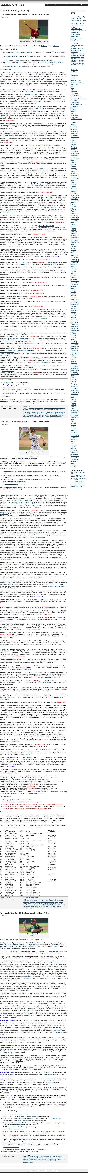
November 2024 (75, 155)
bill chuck (59, 1156)
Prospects (73, 111)
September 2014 (75, 374)
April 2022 (73, 210)
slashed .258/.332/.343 (8, 371)
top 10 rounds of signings (29, 1116)
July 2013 (73, 399)
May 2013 (73, 403)
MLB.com (20, 944)
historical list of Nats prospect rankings (15, 66)
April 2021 (73, 230)
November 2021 (75, 219)
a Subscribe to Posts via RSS (78, 20)
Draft (29, 406)
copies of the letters (25, 1139)
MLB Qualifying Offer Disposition (79, 30)
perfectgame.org (57, 62)
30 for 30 (73, 77)
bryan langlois (34, 409)
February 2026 (74, 128)
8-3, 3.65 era (19, 1061)
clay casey (56, 409)
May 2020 (73, 250)
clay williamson (54, 900)
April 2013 (73, 405)
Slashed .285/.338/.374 (58, 237)
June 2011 (73, 445)
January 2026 (74, 129)
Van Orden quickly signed (7, 1052)
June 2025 (73, 142)
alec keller (31, 408)
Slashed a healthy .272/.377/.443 (42, 195)
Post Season (74, 110)
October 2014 (74, 372)
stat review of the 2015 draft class (27, 457)
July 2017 (73, 312)
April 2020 (73, 252)
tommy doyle (40, 416)
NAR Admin (74, 100)
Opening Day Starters (76, 40)
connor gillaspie (52, 1157)
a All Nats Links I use (76, 18)
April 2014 (73, 383)
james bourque (29, 413)
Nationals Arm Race (12, 4)
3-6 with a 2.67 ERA (41, 182)
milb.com (17, 52)
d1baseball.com (7, 1151)
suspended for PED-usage (57, 586)
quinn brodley (46, 906)
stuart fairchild (33, 416)
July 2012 (73, 421)
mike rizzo (37, 1160)
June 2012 (73, 423)
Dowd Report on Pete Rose (78, 48)
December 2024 (75, 153)
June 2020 (73, 248)
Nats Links (73, 71)
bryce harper (45, 1157)
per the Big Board (53, 262)
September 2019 (75, 264)
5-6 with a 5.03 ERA (42, 216)
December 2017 (75, 303)
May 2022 (73, 208)
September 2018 (75, 286)
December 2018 (75, 281)
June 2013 (73, 401)
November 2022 (75, 197)
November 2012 (75, 414)
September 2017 (75, 308)
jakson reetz (60, 903)
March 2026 (74, 126)
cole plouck (31, 410)
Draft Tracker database (49, 1135)
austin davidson (27, 409)
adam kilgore (32, 1156)
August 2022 (74, 202)
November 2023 (75, 175)
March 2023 (74, 190)
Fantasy (73, 88)
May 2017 (73, 315)
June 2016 (73, 335)
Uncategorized (74, 115)
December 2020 (75, 237)
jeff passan (49, 1159)
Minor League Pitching (76, 97)
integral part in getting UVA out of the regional (18, 350)
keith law (54, 1159)
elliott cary (42, 412)
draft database (21, 481)
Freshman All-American (22, 345)
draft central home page (16, 1135)
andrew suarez (47, 408)
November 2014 (75, 370)
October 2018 (74, 284)
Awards (72, 79)
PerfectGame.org (7, 1149)
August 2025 (74, 138)
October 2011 (74, 437)
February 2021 (74, 233)
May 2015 (73, 359)
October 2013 (74, 394)
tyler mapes (46, 416)
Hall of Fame (74, 89)
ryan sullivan (50, 1160)
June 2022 (73, 206)
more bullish (34, 1069)
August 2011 (74, 441)
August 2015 (74, 354)
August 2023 (74, 180)
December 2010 (75, 456)
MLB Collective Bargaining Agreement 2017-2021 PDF (78, 60)
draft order (56, 946)
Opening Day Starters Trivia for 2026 (78, 476)
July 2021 (73, 224)
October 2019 (74, 262)
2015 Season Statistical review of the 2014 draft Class (24, 422)
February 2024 (74, 171)
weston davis (59, 416)
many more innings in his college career (22, 502)
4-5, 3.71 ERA (44, 249)
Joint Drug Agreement (76, 50)
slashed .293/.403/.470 (26, 367)
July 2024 (73, 162)
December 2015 (75, 346)
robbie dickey (55, 415)
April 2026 (73, 124)
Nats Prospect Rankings (77, 38)
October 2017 (74, 306)
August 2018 (74, 288)
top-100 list (22, 1127)
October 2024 (74, 157)
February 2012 (74, 430)
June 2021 (73, 226)
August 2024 (74, 160)
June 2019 (73, 270)
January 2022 (74, 215)
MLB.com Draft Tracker (11, 56)
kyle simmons (26, 415)
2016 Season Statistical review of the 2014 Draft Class (24, 15)
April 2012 (73, 426)
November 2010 (75, 457)
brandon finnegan (37, 1157)
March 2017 (74, 319)
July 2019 (73, 268)
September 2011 (75, 439)
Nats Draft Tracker (75, 34)
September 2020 (75, 242)
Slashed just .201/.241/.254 (46, 226)
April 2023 (73, 188)
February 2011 (74, 452)
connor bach (38, 410)
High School (74, 91)
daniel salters (56, 410)
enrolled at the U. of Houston (8, 340)
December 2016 (75, 324)
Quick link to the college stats (11, 1147)
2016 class (44, 46)
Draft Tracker (19, 60)
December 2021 (75, 217)
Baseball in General (76, 80)
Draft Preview (17, 1123)
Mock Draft (13, 1127)
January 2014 (74, 388)
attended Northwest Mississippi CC (17, 338)
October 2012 (74, 416)
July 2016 (73, 334)
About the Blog (74, 70)
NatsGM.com (14, 951)
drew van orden (36, 412)
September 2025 (75, 137)
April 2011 (73, 448)
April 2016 (73, 339)
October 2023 (74, 177)
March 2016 (74, 341)
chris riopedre (50, 409)
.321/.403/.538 (48, 1074)
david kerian (51, 902)
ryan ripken (61, 415)
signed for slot (4, 514)
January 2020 (74, 257)
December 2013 (75, 390)
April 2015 (73, 361)
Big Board (8, 60)
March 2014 (74, 385)
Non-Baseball (74, 106)
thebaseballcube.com (46, 62)
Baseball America (12, 944)
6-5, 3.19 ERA (16, 1047)
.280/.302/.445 (43, 362)
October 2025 (74, 135)
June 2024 (73, 164)
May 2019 (73, 272)
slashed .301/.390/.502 (47, 345)
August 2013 (74, 397)
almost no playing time (6, 359)
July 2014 (73, 377)
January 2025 (74, 151)
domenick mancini (27, 412)
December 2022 (75, 195)
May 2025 (73, 144)
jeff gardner (36, 413)
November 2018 (75, 282)
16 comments (4, 424)
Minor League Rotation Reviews (79, 99)
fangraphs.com (28, 52)
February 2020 (74, 255)
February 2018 (74, 299)
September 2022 (75, 200)
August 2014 (74, 375)
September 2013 (75, 396)
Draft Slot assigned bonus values (12, 1143)
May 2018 (73, 293)
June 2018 (73, 292)
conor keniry (44, 410)
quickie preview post (54, 962)
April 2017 (73, 317)
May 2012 (73, 425)
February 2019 (74, 277)
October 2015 (74, 350)
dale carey (49, 410)
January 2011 (74, 454)
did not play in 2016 (15, 334)
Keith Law (3, 944)
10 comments (4, 17)
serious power (52, 1082)
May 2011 (73, 447)
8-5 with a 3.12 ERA (37, 72)
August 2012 (74, 419)
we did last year (6, 939)
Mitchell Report (74, 52)
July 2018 (73, 290)
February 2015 (74, 365)
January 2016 (74, 344)
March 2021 (74, 231)
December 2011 (75, 434)
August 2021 (74, 222)
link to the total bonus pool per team (27, 1144)
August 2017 (74, 310)
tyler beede (30, 1162)
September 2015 (75, 352)
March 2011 (74, 450)
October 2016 (74, 328)
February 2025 (74, 149)
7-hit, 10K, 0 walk (28, 1012)
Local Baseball (74, 93)
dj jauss (61, 410)
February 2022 (74, 213)
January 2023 (74, 193)
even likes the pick (60, 1032)
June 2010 (73, 467)
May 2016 (73, 337)
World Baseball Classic (76, 119)
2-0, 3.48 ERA (41, 106)
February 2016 (74, 343)
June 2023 (73, 184)
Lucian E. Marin (45, 1170)
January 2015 (74, 366)
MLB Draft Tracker (10, 475)
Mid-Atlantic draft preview (58, 1131)
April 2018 (73, 295)
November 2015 (75, 348)
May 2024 (73, 166)
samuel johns (26, 416)
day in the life (55, 1030)
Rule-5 (72, 113)
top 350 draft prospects (29, 1131)
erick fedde (48, 412)
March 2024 (74, 169)
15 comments (4, 915)
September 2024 (75, 159)
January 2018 (74, 301)
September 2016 (75, 330)
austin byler (62, 408)
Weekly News (74, 117)
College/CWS (74, 84)
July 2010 (73, 465)
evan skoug (54, 412)
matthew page (33, 415)
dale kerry (58, 1157)
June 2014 (73, 379)
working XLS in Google (11, 484)
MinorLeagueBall (30, 944)
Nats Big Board (74, 32)
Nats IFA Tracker (75, 36)
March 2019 (74, 275)
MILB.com (23, 264)
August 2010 (74, 463)
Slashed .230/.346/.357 (31, 94)
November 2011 (75, 436)
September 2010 (75, 461)
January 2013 (74, 410)
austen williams (55, 408)
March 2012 (74, 428)
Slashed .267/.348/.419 (45, 168)
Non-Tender (74, 108)
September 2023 (75, 179)
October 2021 (74, 221)
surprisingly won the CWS (7, 352)
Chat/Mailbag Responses (77, 82)
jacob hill (59, 412)
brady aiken (30, 1157)
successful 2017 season (12, 341)
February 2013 (74, 408)
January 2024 (74, 173)
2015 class (56, 46)
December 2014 (75, 368)
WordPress (57, 1170)
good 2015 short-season (44, 682)
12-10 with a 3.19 (41, 309)
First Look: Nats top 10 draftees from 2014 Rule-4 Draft (25, 913)
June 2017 (73, 313)
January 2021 (74, 235)
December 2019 (75, 259)
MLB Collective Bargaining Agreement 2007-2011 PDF (78, 54)
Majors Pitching (75, 95)
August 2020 (74, 244)
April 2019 (73, 273)
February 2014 (74, 386)
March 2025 (74, 148)
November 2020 (75, 239)
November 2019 (75, 261)
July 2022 (73, 204)
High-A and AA (13, 279)
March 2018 (74, 297)
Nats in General (34, 897)
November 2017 (75, 304)
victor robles (53, 416)
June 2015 (73, 357)
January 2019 (74, 279)
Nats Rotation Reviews (76, 104)
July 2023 (73, 182)
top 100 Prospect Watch (16, 1129)
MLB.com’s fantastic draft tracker (13, 948)
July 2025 (73, 140)
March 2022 (74, 211)
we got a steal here (26, 976)
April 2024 (73, 168)
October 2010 (74, 459)
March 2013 (74, 406)
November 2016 (75, 326)
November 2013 (75, 392)
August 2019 (74, 266)
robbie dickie (43, 1160)
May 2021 (73, 228)
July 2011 (73, 443)
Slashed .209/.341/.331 (42, 145)
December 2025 (75, 131)
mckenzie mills (41, 415)
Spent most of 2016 (9, 91)
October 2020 (74, 241)
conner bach (26, 902)
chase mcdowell (42, 409)
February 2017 (74, 321)
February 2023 (74, 191)
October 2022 (74, 199)
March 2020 (74, 253)
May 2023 (73, 186)
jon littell (50, 413)
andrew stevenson (39, 408)
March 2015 (74, 363)
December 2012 (75, 412)
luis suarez (59, 1159)
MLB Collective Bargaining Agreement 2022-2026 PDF (78, 64)
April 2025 (73, 146)
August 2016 (74, 332)
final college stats (19, 1124)
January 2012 (74, 432)
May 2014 (73, 381)
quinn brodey (48, 415)
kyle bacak (62, 413)
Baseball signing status (24, 1120)
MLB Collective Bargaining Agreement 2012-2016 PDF (78, 57)
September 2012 (75, 417)
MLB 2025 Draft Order (76, 29)
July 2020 (73, 246)
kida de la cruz (56, 413)
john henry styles (44, 413)
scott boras (56, 1160)
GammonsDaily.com (56, 1118)
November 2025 (75, 133)
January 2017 (74, 323)
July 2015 (73, 355)
